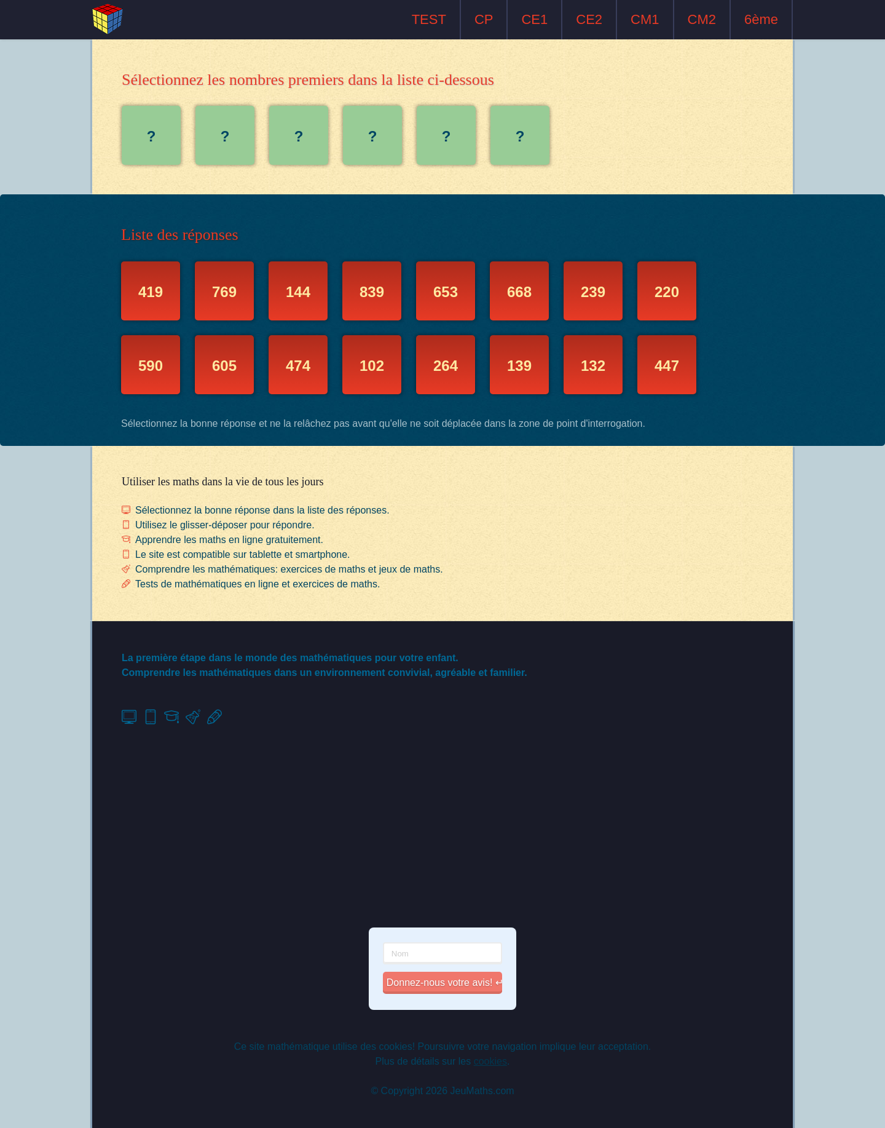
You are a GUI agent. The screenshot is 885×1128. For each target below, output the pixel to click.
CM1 (645, 19)
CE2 (589, 19)
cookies (490, 1061)
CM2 (702, 19)
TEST (429, 19)
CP (484, 19)
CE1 (534, 19)
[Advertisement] (442, 827)
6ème (761, 19)
